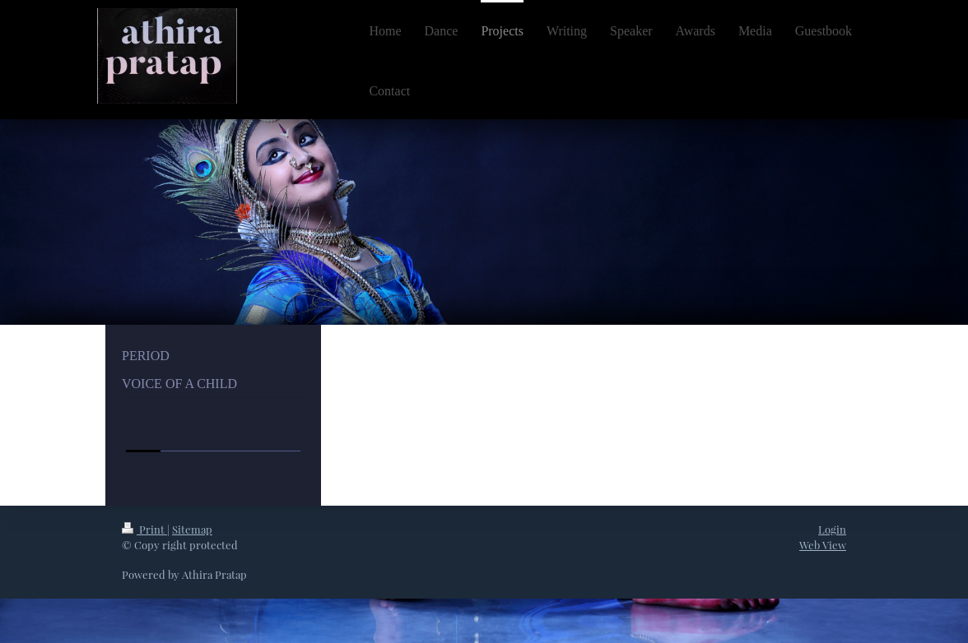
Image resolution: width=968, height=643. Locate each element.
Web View (822, 545)
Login (832, 529)
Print (144, 529)
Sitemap (192, 529)
